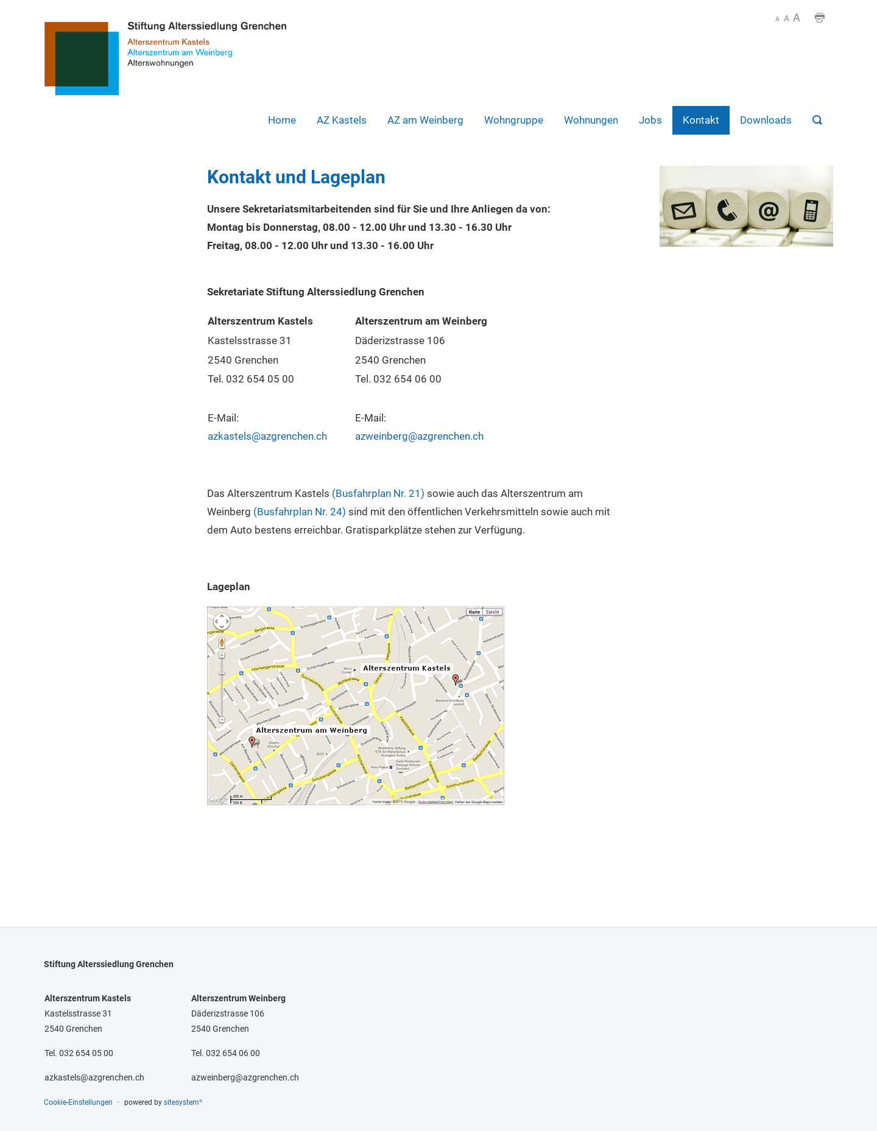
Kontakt (701, 120)
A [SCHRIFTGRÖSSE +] (796, 17)
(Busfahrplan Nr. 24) (299, 512)
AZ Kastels (342, 120)
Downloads (766, 120)
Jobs (650, 120)
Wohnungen (591, 120)
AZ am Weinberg (425, 120)
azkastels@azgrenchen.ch (267, 436)
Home (282, 120)
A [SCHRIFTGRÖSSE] (786, 18)
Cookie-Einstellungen (78, 1102)
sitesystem (183, 1102)
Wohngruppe (513, 120)
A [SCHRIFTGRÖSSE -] (777, 19)
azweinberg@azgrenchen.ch (419, 436)
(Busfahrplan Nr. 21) (378, 493)
